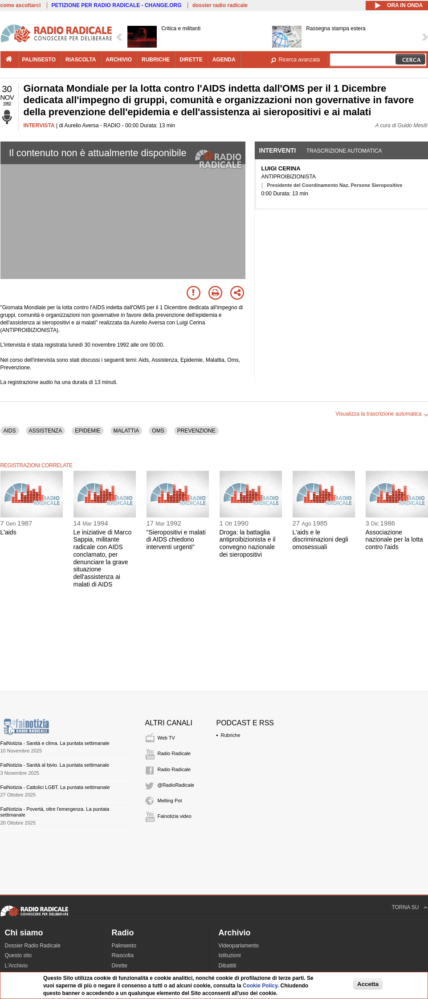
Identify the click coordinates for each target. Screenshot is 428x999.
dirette (190, 60)
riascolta (80, 60)
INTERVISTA (39, 125)
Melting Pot (170, 800)
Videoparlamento (239, 945)
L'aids (8, 532)
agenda (224, 60)
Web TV (166, 737)
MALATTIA (126, 431)
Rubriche (230, 735)
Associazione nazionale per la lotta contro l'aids (394, 540)
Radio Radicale (174, 753)
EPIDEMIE (87, 431)
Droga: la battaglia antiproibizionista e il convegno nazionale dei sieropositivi (248, 543)
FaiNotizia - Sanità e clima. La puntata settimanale (55, 743)
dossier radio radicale (220, 5)
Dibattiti (227, 966)
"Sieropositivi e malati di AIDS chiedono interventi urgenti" (176, 540)
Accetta (368, 984)
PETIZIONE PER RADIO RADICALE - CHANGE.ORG (117, 5)
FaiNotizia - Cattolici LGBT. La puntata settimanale (55, 787)
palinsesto (39, 60)
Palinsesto (124, 945)
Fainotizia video (175, 816)
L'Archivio (16, 966)
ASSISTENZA (45, 431)
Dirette (119, 966)
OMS (158, 431)
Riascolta (123, 955)
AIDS (10, 431)
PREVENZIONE (196, 431)
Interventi (277, 150)
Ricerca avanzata (299, 60)
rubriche (156, 60)
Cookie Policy (260, 986)
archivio (119, 60)
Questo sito (18, 955)
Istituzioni (230, 955)
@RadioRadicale (176, 785)
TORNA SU (405, 907)
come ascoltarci (20, 5)
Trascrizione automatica (344, 151)
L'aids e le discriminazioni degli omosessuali (320, 540)
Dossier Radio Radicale (33, 945)
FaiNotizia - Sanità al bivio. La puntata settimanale (55, 765)
